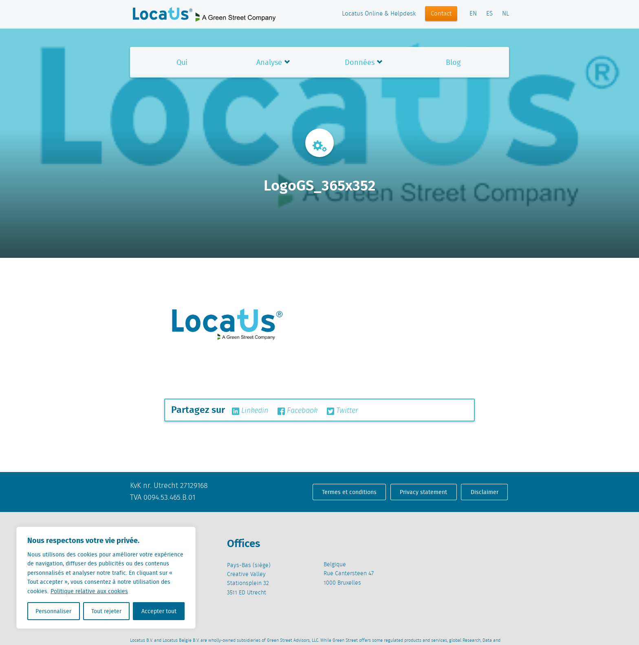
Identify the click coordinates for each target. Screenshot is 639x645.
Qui (181, 62)
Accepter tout (158, 611)
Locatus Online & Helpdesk (379, 14)
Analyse (269, 62)
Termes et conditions (349, 492)
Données (360, 62)
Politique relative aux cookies (89, 591)
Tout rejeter (106, 611)
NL (505, 14)
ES (489, 14)
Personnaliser (53, 611)
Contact (441, 14)
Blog (453, 62)
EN (473, 14)
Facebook (297, 410)
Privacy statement (423, 492)
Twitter (342, 410)
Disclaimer (484, 492)
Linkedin (250, 410)
